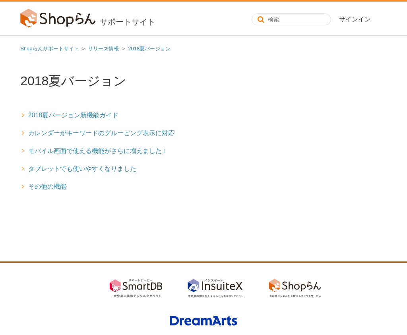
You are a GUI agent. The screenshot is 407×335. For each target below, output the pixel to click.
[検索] (291, 19)
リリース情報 (103, 49)
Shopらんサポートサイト (49, 49)
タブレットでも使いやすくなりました (82, 168)
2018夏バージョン (149, 49)
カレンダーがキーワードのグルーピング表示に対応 (101, 133)
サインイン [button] (355, 19)
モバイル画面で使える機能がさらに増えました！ (98, 150)
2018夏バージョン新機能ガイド (73, 115)
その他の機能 (47, 186)
